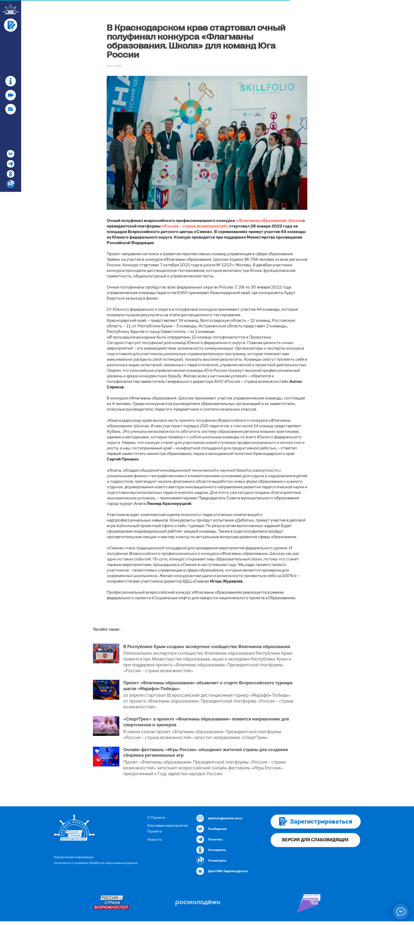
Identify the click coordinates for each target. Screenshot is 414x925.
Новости (154, 842)
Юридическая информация (73, 861)
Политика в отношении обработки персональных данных (96, 866)
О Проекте (156, 821)
